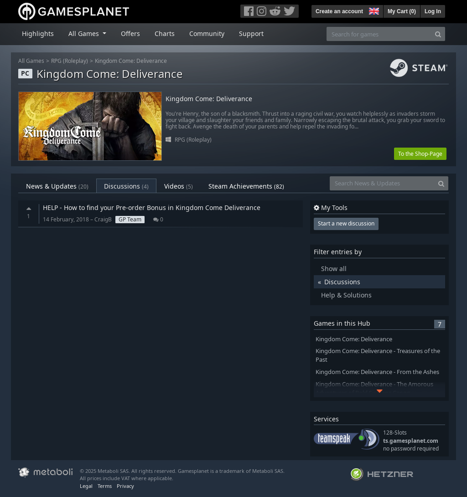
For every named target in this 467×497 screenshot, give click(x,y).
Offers (130, 33)
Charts (165, 33)
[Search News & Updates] (382, 183)
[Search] (438, 34)
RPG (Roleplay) (69, 60)
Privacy (125, 485)
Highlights (38, 33)
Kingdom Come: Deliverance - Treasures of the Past (378, 355)
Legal (86, 485)
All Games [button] (84, 33)
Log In (433, 11)
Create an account (339, 11)
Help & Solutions (346, 295)
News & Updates (57, 186)
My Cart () (402, 11)
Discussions (126, 186)
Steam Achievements (246, 186)
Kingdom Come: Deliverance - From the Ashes (377, 372)
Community (206, 33)
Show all (334, 268)
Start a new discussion (346, 223)
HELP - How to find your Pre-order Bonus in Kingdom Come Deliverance (151, 207)
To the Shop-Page (420, 154)
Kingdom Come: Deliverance (131, 60)
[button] (373, 10)
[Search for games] (379, 34)
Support (251, 33)
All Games (31, 60)
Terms (105, 485)
